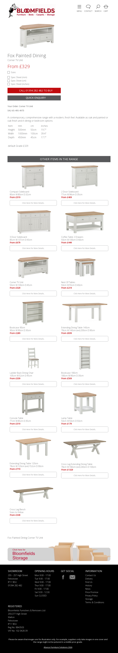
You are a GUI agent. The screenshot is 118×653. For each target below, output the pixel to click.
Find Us (88, 582)
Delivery (89, 578)
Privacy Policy (91, 595)
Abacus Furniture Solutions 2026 (58, 647)
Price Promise (91, 592)
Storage (89, 599)
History (88, 585)
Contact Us (90, 575)
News (87, 588)
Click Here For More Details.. (33, 203)
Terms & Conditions (94, 602)
